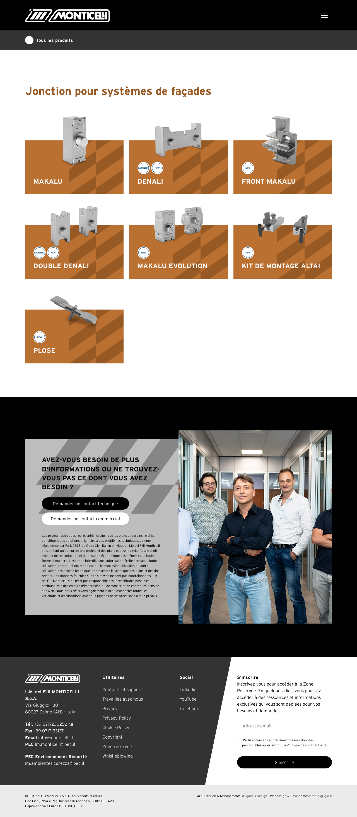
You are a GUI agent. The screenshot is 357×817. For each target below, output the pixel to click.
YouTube (188, 698)
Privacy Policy (116, 717)
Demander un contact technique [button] (85, 503)
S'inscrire (284, 762)
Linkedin (188, 689)
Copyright (112, 736)
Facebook (189, 708)
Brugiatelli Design (254, 796)
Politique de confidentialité (306, 745)
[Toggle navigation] (324, 15)
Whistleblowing (117, 755)
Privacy (110, 708)
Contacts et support (122, 689)
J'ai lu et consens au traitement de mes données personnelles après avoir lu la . (284, 742)
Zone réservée (117, 746)
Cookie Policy (115, 727)
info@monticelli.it (55, 737)
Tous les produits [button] (49, 40)
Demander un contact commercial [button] (85, 518)
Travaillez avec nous (122, 698)
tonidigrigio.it (322, 796)
